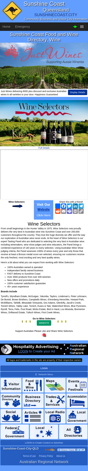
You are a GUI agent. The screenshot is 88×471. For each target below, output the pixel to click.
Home (6, 26)
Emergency (22, 26)
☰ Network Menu (44, 374)
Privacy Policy (46, 461)
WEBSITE (44, 323)
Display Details (77, 92)
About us (60, 461)
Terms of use (29, 461)
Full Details (44, 148)
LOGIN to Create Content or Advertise (44, 447)
